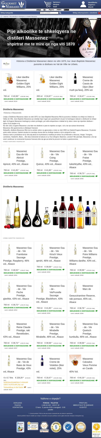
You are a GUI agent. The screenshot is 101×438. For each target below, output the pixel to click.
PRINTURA (83, 403)
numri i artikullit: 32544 (11, 310)
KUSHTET (83, 407)
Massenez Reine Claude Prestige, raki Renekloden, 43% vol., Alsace (16, 330)
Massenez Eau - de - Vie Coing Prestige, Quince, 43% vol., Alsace (50, 157)
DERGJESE (18, 403)
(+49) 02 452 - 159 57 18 (50, 405)
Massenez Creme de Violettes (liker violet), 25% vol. (50, 365)
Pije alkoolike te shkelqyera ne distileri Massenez (23, 16)
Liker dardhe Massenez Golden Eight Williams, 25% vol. (17, 83)
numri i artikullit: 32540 (77, 178)
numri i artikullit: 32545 (44, 313)
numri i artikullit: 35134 (11, 101)
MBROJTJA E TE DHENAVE (83, 405)
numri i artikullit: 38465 (77, 383)
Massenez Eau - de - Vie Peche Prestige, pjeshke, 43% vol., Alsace (17, 292)
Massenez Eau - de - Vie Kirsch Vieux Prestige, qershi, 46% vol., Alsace (50, 254)
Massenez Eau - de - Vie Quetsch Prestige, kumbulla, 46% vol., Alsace (83, 330)
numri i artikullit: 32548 (44, 348)
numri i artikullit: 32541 (11, 275)
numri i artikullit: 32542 (44, 272)
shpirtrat (6, 16)
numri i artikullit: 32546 (77, 313)
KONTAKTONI (18, 407)
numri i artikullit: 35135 (44, 101)
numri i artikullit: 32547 (11, 348)
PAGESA (17, 405)
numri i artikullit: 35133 (77, 101)
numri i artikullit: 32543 (77, 275)
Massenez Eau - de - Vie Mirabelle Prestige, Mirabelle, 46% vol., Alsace (50, 330)
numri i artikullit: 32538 (11, 175)
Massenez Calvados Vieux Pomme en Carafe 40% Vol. (83, 365)
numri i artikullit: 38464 (44, 383)
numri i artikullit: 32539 (44, 175)
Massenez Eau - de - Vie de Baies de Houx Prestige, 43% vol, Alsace (17, 365)
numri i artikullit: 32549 (77, 348)
